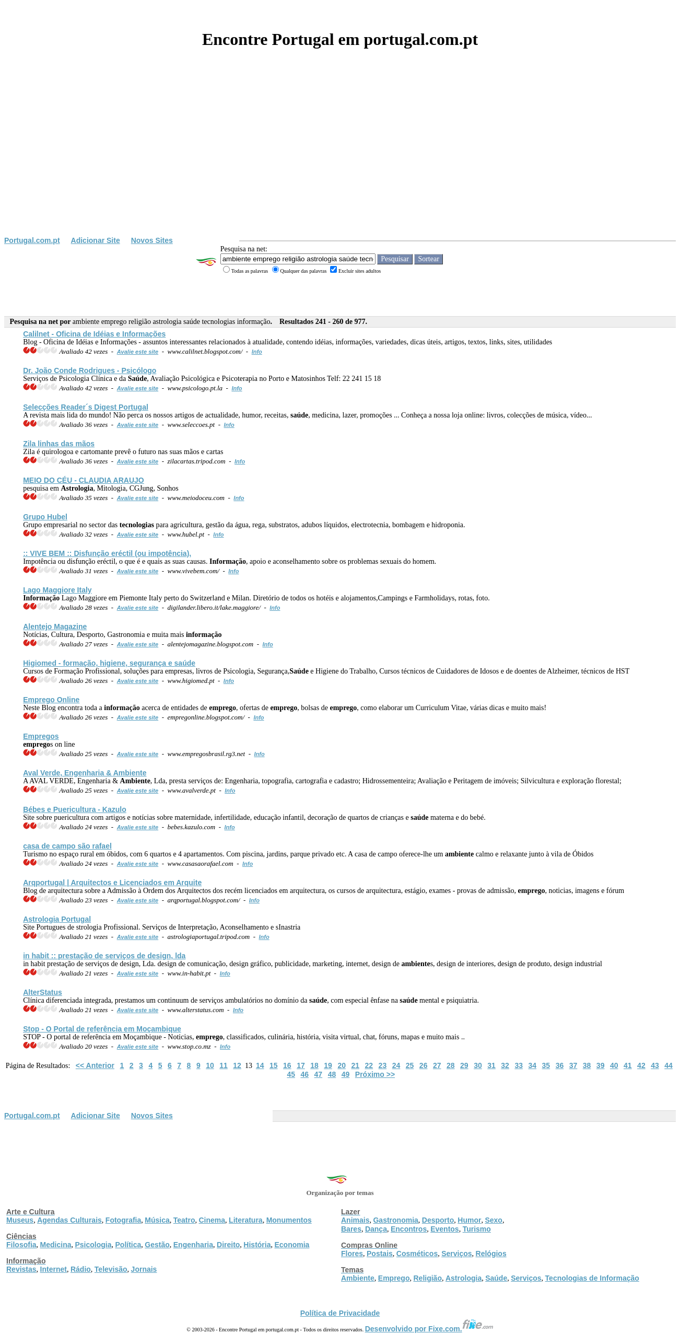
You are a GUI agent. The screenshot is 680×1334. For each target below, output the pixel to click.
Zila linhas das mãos (59, 443)
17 (301, 1065)
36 (560, 1065)
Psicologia (93, 1244)
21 (355, 1065)
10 (210, 1065)
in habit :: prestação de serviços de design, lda (104, 956)
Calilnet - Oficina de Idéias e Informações (94, 334)
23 (383, 1065)
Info (257, 352)
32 (505, 1065)
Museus (19, 1220)
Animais (355, 1220)
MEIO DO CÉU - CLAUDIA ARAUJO (83, 480)
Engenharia (193, 1244)
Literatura (246, 1220)
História (257, 1244)
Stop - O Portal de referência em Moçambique (102, 1029)
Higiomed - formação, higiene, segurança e (109, 663)
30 (478, 1065)
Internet (53, 1269)
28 (451, 1065)
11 (223, 1065)
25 (410, 1065)
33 (518, 1065)
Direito (228, 1244)
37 (573, 1065)
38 (587, 1065)
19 (328, 1065)
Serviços (456, 1253)
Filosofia (21, 1244)
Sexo (493, 1220)
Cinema (212, 1220)
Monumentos (289, 1220)
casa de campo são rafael (67, 846)
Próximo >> (375, 1074)
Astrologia (463, 1278)
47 (318, 1074)
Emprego (394, 1278)
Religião (427, 1278)
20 (341, 1065)
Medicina (56, 1244)
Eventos (444, 1229)
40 (614, 1065)
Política (128, 1244)
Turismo (477, 1229)
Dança (376, 1229)
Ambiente (357, 1278)
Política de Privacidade (340, 1313)
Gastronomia (395, 1220)
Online (51, 699)
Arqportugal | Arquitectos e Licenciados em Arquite (112, 882)
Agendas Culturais (69, 1220)
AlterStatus (42, 992)
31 (491, 1065)
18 (314, 1065)
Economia (291, 1244)
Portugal (57, 919)
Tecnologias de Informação (592, 1278)
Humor (469, 1220)
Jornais (144, 1269)
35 (546, 1065)
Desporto (438, 1220)
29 (464, 1065)
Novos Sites (152, 240)
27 (437, 1065)
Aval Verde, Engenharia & (84, 773)
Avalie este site (138, 352)
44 (668, 1065)
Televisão (111, 1269)
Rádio (81, 1269)
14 (260, 1065)
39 (600, 1065)
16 (287, 1065)
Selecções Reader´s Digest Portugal (85, 407)
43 (655, 1065)
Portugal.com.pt (32, 240)
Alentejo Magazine (55, 626)
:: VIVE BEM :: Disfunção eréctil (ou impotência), (107, 553)
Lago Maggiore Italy (57, 590)
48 (332, 1074)
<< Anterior (95, 1065)
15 (273, 1065)
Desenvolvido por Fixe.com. (429, 1329)
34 (532, 1065)
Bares (351, 1229)
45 (291, 1074)
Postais (380, 1253)
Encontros (409, 1229)
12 (237, 1065)
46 (305, 1074)
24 (396, 1065)
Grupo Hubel (45, 517)
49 (346, 1074)
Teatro (184, 1220)
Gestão (157, 1244)
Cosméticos (417, 1253)
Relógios (491, 1253)
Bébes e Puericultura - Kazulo (74, 809)
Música (157, 1220)
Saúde (496, 1278)
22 (369, 1065)
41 (628, 1065)
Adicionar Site (95, 240)
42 (641, 1065)
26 (423, 1065)
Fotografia (123, 1220)
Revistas (21, 1269)
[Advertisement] (340, 158)
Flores (352, 1253)
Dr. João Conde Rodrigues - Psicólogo (89, 370)
